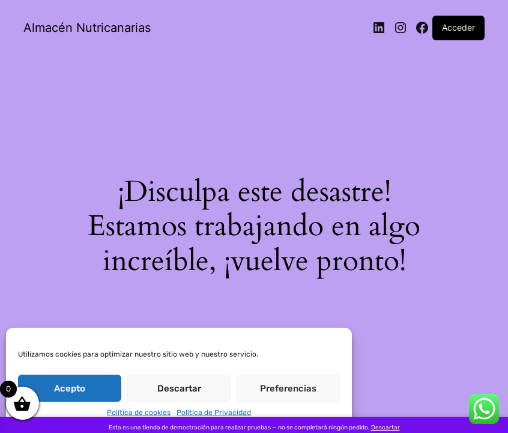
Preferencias (288, 388)
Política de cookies (139, 412)
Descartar (179, 388)
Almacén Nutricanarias (87, 27)
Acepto (69, 388)
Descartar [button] (385, 427)
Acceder (458, 27)
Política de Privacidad (214, 412)
